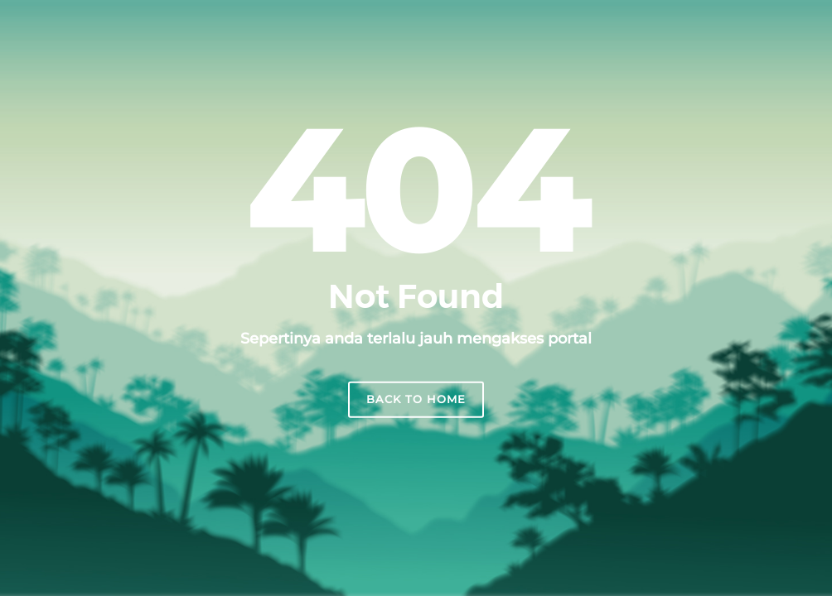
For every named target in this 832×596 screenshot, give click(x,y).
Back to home (416, 399)
